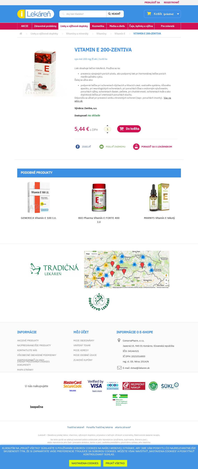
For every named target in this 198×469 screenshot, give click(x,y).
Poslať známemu (112, 147)
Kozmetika (98, 26)
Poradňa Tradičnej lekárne (99, 440)
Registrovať (171, 2)
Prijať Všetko (115, 463)
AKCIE (24, 26)
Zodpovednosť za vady (30, 360)
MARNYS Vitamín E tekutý (159, 218)
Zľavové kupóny (82, 360)
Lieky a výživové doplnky (74, 26)
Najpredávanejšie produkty (34, 345)
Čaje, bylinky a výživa (141, 26)
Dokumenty (24, 364)
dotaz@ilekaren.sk (140, 368)
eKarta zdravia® (123, 440)
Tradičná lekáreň (75, 440)
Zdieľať (83, 147)
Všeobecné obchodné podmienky (36, 355)
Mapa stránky (25, 369)
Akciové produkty (28, 340)
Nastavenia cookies (85, 463)
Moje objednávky (83, 340)
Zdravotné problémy (45, 26)
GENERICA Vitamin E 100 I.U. (38, 218)
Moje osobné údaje (85, 355)
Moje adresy (81, 350)
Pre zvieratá (167, 26)
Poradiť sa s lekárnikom (152, 146)
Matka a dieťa (117, 26)
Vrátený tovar (81, 345)
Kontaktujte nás (27, 350)
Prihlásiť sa (152, 2)
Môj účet (80, 332)
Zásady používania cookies (33, 374)
